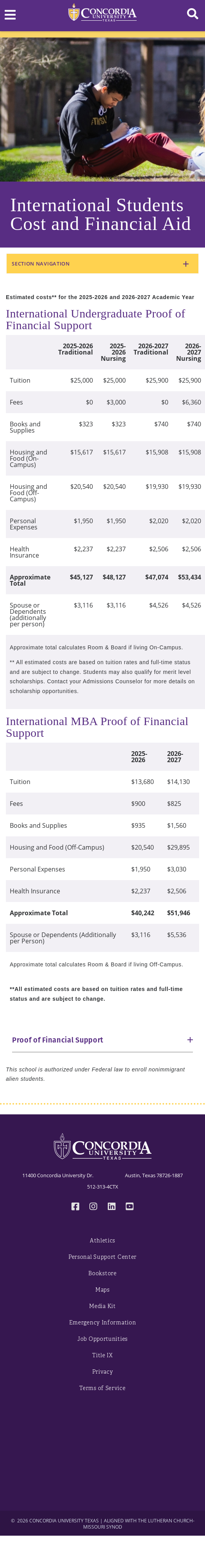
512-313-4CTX (102, 1186)
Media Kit (102, 1306)
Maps (102, 1290)
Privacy (102, 1372)
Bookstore (102, 1273)
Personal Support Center (102, 1257)
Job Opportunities (102, 1339)
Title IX (102, 1355)
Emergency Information (102, 1322)
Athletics (102, 1240)
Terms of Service (102, 1388)
